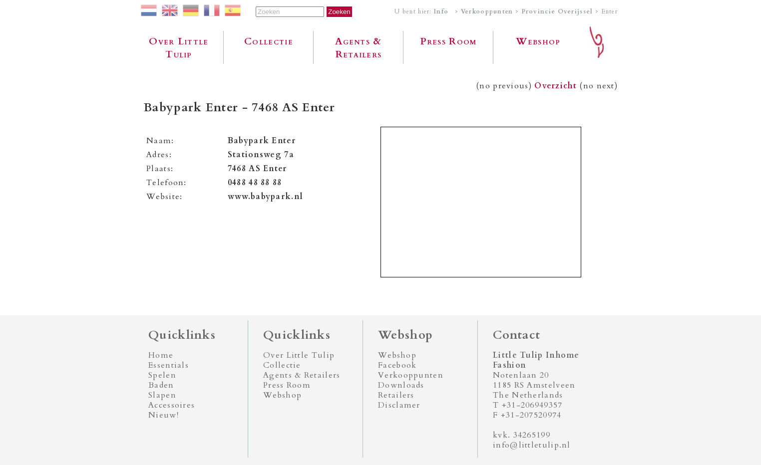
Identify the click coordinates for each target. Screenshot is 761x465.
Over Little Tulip (178, 48)
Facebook (397, 365)
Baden (161, 385)
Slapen (162, 395)
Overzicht (555, 85)
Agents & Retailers (358, 48)
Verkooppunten (487, 11)
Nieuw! (163, 415)
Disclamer (399, 405)
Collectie (268, 41)
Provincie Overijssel (557, 11)
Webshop (538, 41)
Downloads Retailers (401, 390)
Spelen (162, 375)
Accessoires (171, 405)
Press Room (448, 41)
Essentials (168, 365)
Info (441, 11)
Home (160, 355)
